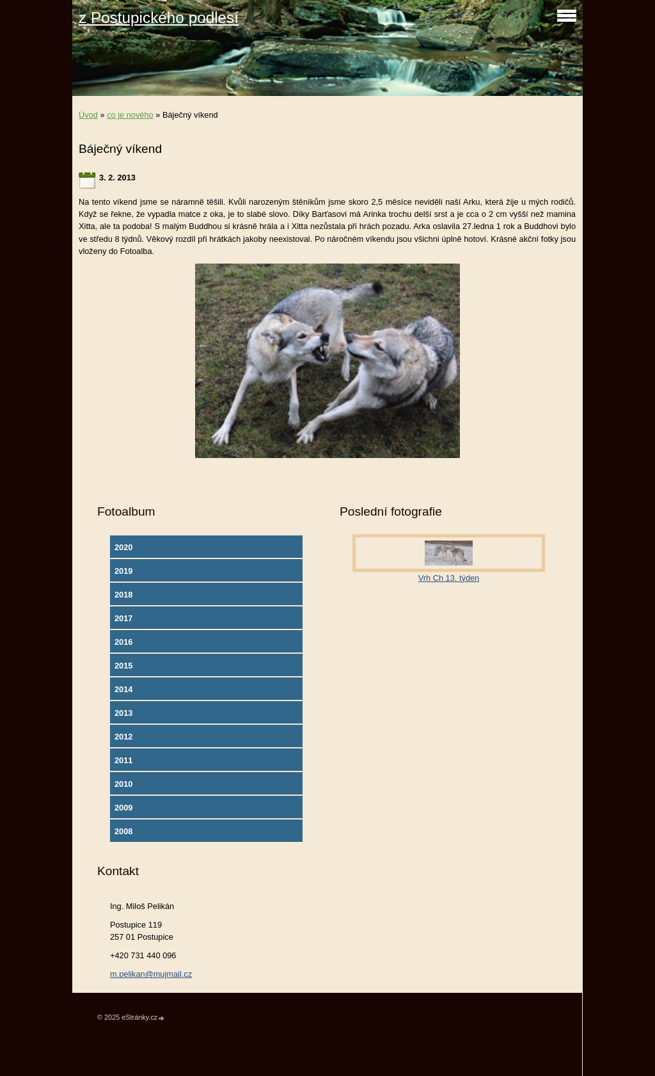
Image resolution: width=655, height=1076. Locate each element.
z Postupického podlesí (159, 17)
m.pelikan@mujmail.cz (151, 974)
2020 (123, 547)
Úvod (88, 115)
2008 (123, 831)
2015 (123, 665)
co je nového (130, 115)
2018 (123, 594)
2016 (123, 642)
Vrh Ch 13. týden (449, 578)
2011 (123, 760)
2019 (123, 571)
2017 (123, 618)
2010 (123, 784)
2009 (123, 807)
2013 (123, 713)
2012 (123, 736)
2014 (123, 689)
